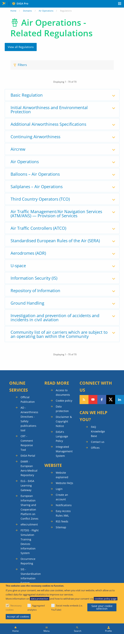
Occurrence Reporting (28, 561)
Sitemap (61, 527)
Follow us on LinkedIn (119, 399)
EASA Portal (28, 455)
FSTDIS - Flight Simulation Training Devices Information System (30, 541)
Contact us (97, 442)
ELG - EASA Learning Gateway (27, 485)
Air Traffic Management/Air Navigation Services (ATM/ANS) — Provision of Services (56, 213)
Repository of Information (35, 290)
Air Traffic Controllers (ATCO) (38, 228)
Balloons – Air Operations (35, 174)
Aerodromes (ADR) (28, 253)
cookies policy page (105, 598)
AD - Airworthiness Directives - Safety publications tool (29, 419)
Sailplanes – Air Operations (37, 186)
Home (13, 10)
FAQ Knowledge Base (98, 431)
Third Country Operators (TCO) (40, 199)
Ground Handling (27, 303)
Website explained (62, 475)
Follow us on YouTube (92, 399)
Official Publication (28, 399)
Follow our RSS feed (84, 399)
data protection (39, 598)
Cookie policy (64, 400)
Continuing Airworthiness (35, 136)
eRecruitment (29, 524)
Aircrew (18, 149)
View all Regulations (21, 47)
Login (59, 489)
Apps (119, 4)
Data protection (62, 409)
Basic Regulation (27, 95)
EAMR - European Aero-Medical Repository (29, 468)
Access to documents (63, 392)
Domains (27, 10)
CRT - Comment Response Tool (27, 443)
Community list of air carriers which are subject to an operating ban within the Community (59, 334)
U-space (18, 265)
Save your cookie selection (101, 607)
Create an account (62, 497)
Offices (95, 447)
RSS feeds (62, 521)
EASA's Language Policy (62, 436)
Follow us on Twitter (110, 399)
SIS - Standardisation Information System (30, 576)
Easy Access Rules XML (63, 513)
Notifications (64, 505)
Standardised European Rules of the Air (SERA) (55, 240)
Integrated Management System (64, 451)
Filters (22, 65)
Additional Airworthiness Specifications (48, 124)
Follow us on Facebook (101, 399)
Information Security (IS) (34, 278)
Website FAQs (64, 483)
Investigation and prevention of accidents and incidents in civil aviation (55, 317)
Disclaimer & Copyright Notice (64, 421)
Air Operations (46, 10)
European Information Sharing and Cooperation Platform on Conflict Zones (29, 507)
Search (77, 630)
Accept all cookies (18, 616)
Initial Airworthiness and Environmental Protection (49, 109)
